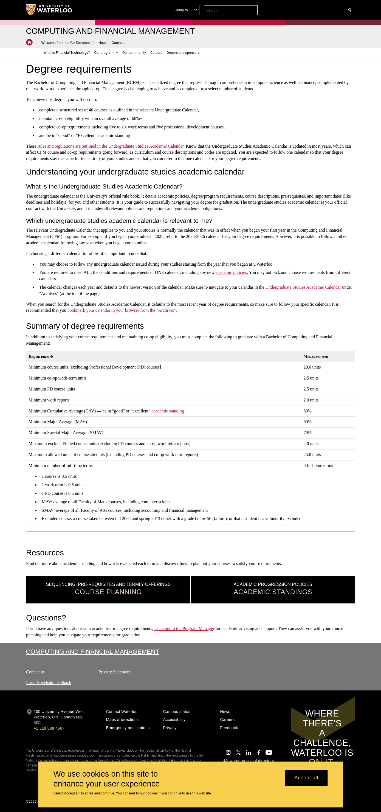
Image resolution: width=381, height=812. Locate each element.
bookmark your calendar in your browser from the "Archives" (121, 310)
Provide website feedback (48, 682)
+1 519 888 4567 (49, 728)
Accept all (306, 778)
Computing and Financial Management (92, 651)
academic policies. (231, 272)
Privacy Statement (114, 672)
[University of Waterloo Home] (49, 9)
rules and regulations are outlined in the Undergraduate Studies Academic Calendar (111, 146)
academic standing (167, 410)
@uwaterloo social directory (248, 760)
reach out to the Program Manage (183, 628)
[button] (310, 10)
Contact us (35, 672)
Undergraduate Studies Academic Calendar (303, 287)
